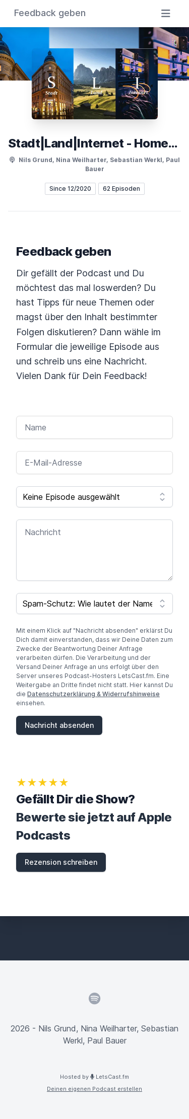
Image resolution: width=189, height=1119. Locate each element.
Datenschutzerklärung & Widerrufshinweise (93, 694)
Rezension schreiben (61, 862)
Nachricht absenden (59, 725)
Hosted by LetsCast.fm (94, 1076)
